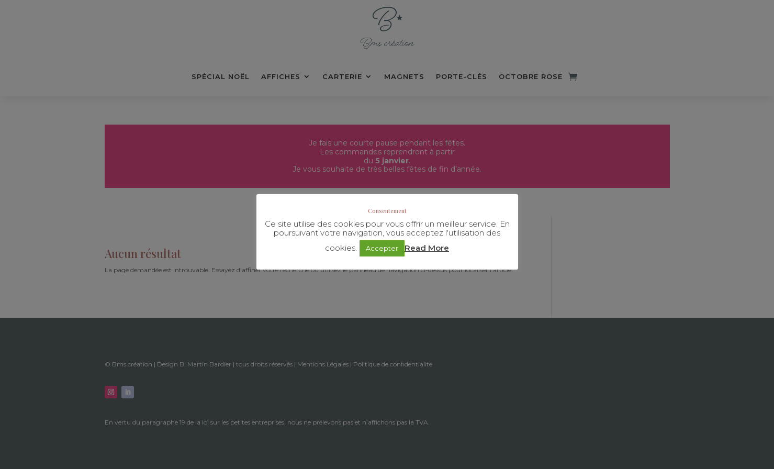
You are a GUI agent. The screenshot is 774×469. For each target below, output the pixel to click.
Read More (427, 248)
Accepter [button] (382, 248)
